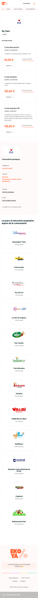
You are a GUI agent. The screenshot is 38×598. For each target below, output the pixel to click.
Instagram (23, 581)
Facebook (15, 581)
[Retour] (3, 9)
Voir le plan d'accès (9, 201)
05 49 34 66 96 (25, 578)
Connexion (26, 3)
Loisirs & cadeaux (18, 9)
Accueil (8, 9)
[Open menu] (34, 3)
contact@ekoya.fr (14, 578)
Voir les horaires (8, 192)
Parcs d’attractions (30, 9)
